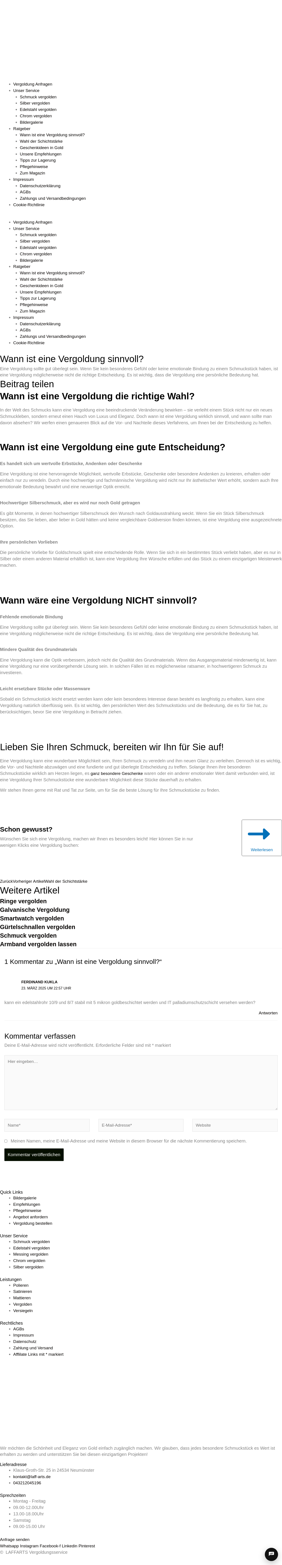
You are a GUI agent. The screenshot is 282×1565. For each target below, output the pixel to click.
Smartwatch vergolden (35, 920)
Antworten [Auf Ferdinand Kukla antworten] (268, 1014)
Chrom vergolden (37, 115)
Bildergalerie (32, 122)
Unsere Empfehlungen (42, 153)
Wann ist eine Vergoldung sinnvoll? (54, 134)
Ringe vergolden (26, 903)
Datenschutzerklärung (41, 185)
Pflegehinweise (35, 166)
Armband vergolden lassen (42, 946)
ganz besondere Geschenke (118, 773)
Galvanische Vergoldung (38, 911)
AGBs (25, 191)
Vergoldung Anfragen (33, 84)
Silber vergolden (36, 103)
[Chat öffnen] (271, 1554)
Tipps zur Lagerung (39, 160)
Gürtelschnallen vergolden (41, 928)
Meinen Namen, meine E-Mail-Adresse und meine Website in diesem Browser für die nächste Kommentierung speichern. (129, 1146)
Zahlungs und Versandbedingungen (54, 198)
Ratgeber (22, 128)
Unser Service (27, 90)
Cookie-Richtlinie (29, 204)
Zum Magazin (33, 172)
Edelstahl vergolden (39, 109)
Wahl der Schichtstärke (42, 141)
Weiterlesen (259, 838)
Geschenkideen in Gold (43, 147)
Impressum (24, 179)
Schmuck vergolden (39, 96)
